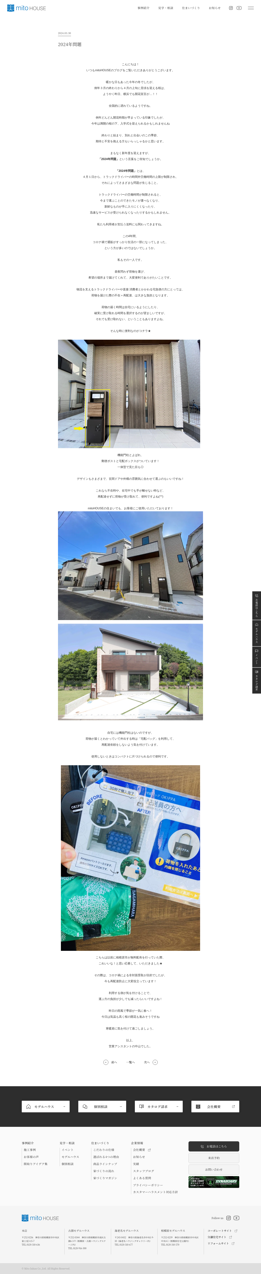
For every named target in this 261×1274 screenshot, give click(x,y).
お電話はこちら (214, 1146)
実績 (136, 1164)
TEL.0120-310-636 (31, 1244)
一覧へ (130, 1062)
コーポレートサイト (220, 1230)
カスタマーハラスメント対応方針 (155, 1192)
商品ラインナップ (105, 1164)
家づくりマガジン (105, 1178)
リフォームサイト (218, 1243)
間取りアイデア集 (36, 1164)
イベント (68, 1150)
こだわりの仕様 (103, 1150)
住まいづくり (191, 8)
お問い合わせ (214, 1169)
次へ (147, 1062)
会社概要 (142, 1150)
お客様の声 (31, 1157)
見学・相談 (165, 8)
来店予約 (214, 1158)
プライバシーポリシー (148, 1185)
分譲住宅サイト (217, 1237)
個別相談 (68, 1164)
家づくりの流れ (103, 1171)
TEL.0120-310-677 (124, 1244)
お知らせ (215, 8)
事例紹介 (143, 8)
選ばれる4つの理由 (106, 1157)
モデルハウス (70, 1157)
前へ (114, 1062)
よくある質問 (142, 1178)
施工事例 (30, 1150)
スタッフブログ (143, 1171)
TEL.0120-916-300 (77, 1248)
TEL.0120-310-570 (170, 1244)
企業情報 (137, 1143)
